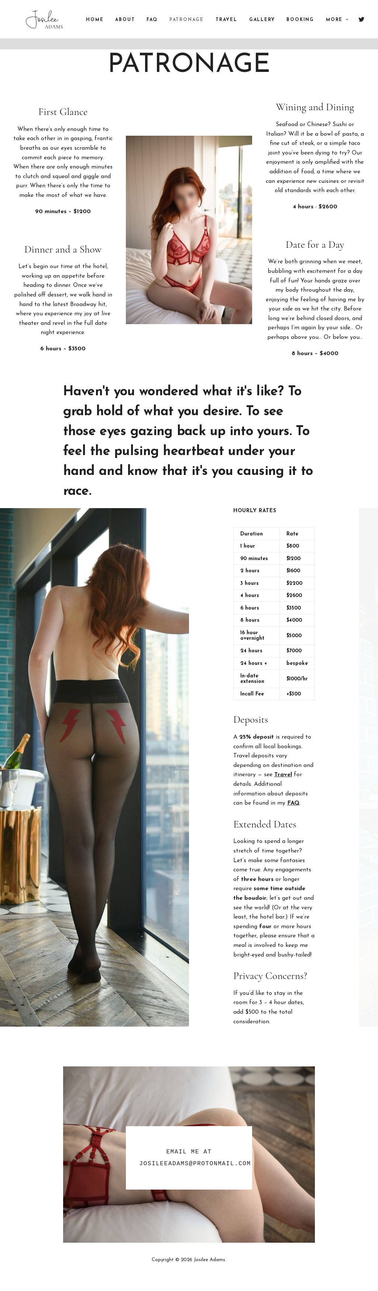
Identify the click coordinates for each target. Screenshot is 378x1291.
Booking (310, 26)
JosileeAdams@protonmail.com (195, 1163)
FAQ (162, 26)
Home (104, 26)
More (347, 26)
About (135, 26)
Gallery (272, 26)
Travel (236, 26)
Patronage (196, 26)
